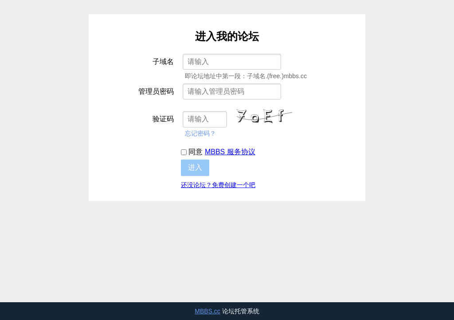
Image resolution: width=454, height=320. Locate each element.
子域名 (163, 61)
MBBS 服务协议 (230, 152)
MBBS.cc (207, 311)
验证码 (163, 119)
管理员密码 (156, 91)
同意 (218, 152)
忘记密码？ (200, 133)
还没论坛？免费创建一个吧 (218, 184)
